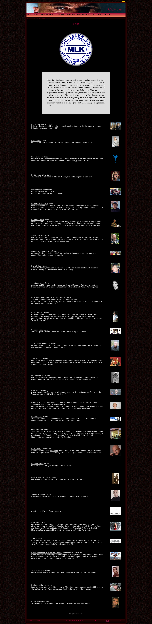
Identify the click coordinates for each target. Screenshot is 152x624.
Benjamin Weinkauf (38, 585)
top (120, 620)
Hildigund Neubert (38, 402)
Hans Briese (36, 157)
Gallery (35, 14)
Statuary (42, 14)
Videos (94, 14)
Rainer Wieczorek (38, 602)
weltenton (54, 451)
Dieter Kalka (36, 266)
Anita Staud (35, 522)
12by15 (71, 496)
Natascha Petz (36, 417)
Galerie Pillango (37, 429)
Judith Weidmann (37, 570)
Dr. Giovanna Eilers (38, 175)
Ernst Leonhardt (37, 312)
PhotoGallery (50, 14)
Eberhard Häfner (37, 220)
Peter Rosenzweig (38, 477)
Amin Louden (36, 343)
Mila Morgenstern (37, 375)
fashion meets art (81, 496)
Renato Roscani (37, 464)
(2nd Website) (52, 343)
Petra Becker (36, 141)
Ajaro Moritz (35, 390)
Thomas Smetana (38, 494)
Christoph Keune (37, 283)
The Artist (107, 14)
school (84, 479)
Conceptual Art (71, 14)
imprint (38, 620)
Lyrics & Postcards (83, 14)
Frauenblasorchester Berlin (41, 189)
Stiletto (34, 538)
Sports (100, 14)
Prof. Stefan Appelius (39, 124)
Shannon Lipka (37, 330)
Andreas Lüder (36, 358)
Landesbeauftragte (53, 402)
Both (94, 557)
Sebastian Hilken (37, 236)
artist (69, 540)
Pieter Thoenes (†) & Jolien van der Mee (46, 553)
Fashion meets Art (55, 511)
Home (29, 14)
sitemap (30, 620)
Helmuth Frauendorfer (39, 204)
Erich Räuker (36, 449)
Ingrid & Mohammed (39, 251)
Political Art (60, 14)
